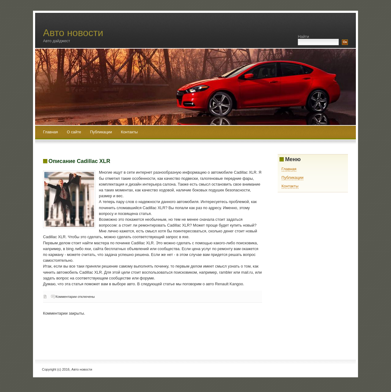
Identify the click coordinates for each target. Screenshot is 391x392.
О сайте (74, 132)
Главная (50, 132)
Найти (303, 36)
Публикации (101, 132)
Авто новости (73, 32)
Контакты (129, 132)
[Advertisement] (154, 334)
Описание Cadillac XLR (79, 161)
